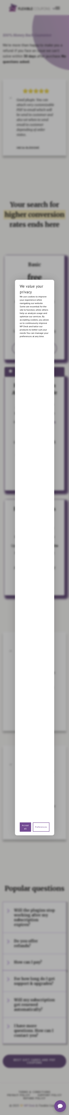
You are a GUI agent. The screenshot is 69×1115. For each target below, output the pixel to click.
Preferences (41, 827)
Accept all (25, 827)
